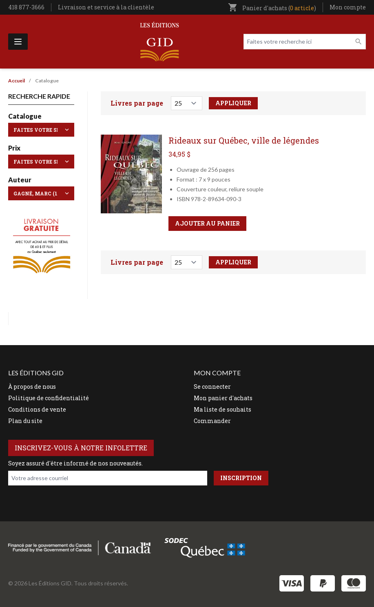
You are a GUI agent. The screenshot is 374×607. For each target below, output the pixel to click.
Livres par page (137, 103)
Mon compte (348, 7)
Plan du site (25, 421)
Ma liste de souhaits (222, 409)
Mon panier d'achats (223, 398)
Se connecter (212, 386)
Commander (212, 421)
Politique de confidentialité (48, 398)
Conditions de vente (37, 409)
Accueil (16, 81)
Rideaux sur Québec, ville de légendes (243, 140)
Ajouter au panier (207, 223)
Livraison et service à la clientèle (106, 7)
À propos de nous (32, 386)
